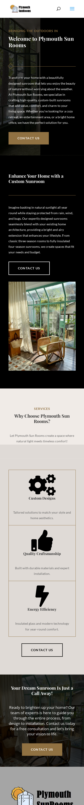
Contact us (29, 268)
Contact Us (28, 138)
